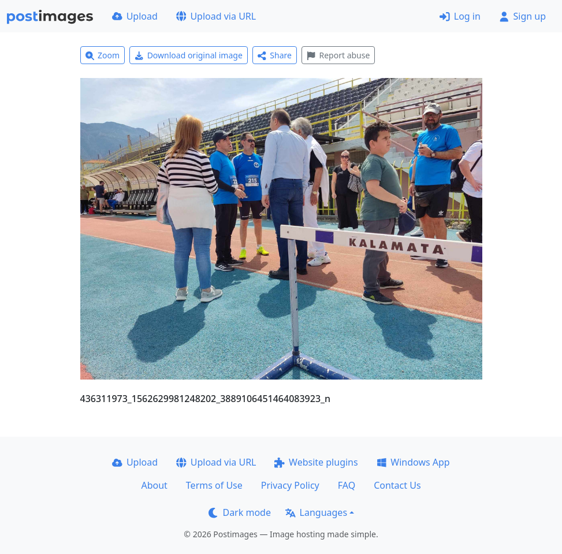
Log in (460, 16)
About (154, 485)
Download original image (189, 55)
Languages (316, 512)
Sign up (522, 16)
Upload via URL (216, 16)
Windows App (413, 462)
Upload (135, 16)
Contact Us (397, 485)
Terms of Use (214, 485)
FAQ (346, 485)
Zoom (102, 55)
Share (275, 55)
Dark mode (240, 512)
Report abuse (338, 55)
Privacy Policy (290, 485)
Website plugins (316, 462)
